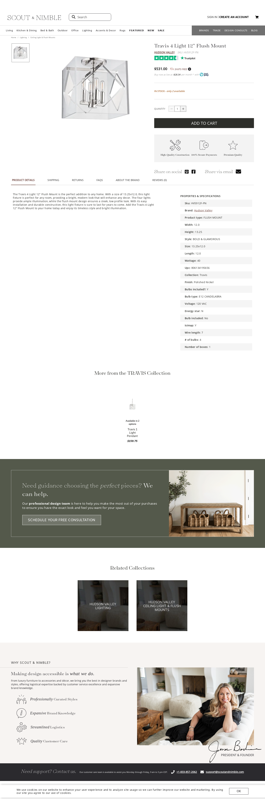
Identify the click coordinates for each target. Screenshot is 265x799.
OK (239, 791)
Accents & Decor (106, 30)
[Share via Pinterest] (187, 172)
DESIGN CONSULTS (236, 30)
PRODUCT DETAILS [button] (23, 180)
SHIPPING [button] (53, 180)
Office (75, 30)
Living (9, 30)
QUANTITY (159, 108)
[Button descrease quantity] (171, 109)
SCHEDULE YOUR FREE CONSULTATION (61, 520)
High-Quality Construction (175, 154)
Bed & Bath (47, 30)
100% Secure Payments (204, 154)
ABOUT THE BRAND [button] (127, 180)
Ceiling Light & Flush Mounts (42, 37)
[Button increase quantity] (183, 109)
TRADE (217, 30)
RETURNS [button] (78, 180)
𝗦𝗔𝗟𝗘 (161, 30)
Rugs (122, 30)
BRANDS (204, 30)
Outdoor (63, 30)
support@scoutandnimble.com (225, 772)
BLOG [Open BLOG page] (254, 30)
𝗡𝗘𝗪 (151, 30)
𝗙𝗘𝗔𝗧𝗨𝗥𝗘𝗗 (136, 30)
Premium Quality (233, 154)
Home (14, 37)
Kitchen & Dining (27, 30)
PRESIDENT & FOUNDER (237, 755)
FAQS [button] (99, 180)
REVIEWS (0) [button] (159, 180)
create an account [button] (234, 17)
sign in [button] (212, 17)
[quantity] (177, 109)
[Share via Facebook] (193, 172)
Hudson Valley (164, 52)
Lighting (87, 30)
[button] (256, 17)
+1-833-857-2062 (186, 772)
